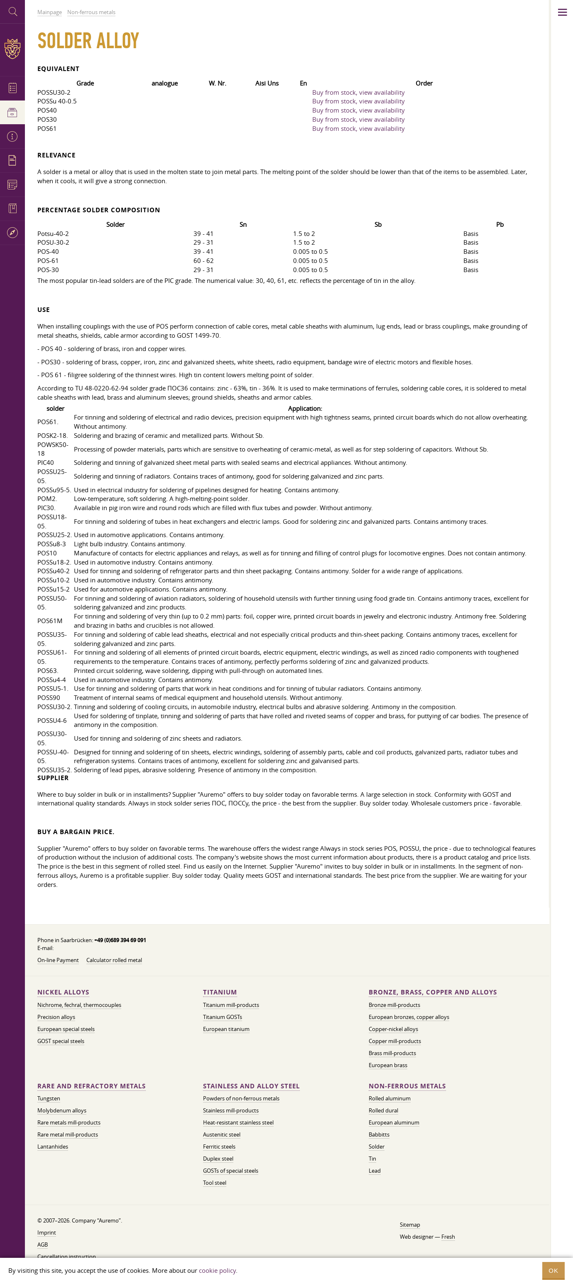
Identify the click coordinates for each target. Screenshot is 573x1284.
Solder (376, 1146)
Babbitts (379, 1134)
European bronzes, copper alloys (409, 1017)
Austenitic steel (221, 1134)
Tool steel (214, 1182)
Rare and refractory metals (91, 1086)
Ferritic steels (219, 1146)
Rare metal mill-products (67, 1134)
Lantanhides (52, 1146)
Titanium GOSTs (222, 1017)
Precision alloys (56, 1017)
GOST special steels (60, 1041)
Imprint (46, 1232)
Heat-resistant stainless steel (238, 1122)
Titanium (220, 992)
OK (553, 1270)
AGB (42, 1244)
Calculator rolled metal (114, 960)
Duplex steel (218, 1158)
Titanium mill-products (231, 1005)
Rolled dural (383, 1110)
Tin (372, 1158)
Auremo (12, 49)
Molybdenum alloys (61, 1110)
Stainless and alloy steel (251, 1086)
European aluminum (394, 1122)
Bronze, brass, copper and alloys (433, 992)
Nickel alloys (63, 992)
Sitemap (410, 1224)
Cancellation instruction (66, 1256)
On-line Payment (58, 960)
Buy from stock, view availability (358, 92)
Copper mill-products (395, 1041)
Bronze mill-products (394, 1005)
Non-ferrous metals (407, 1086)
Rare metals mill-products (68, 1122)
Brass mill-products (392, 1053)
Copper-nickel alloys (393, 1029)
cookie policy (217, 1270)
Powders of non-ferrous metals (241, 1098)
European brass (388, 1065)
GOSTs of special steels (230, 1170)
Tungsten (48, 1098)
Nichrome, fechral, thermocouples (79, 1005)
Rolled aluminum (390, 1098)
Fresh (448, 1236)
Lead (375, 1170)
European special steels (66, 1029)
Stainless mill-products (231, 1110)
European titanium (226, 1029)
